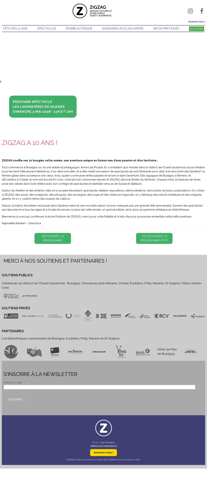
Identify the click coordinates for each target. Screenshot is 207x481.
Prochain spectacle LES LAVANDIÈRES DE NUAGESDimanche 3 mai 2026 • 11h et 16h (43, 106)
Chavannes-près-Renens (99, 283)
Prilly (147, 283)
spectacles (46, 28)
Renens (158, 283)
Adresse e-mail (14, 382)
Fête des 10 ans (15, 28)
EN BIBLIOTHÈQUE (79, 28)
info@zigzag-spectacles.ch (103, 445)
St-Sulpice (172, 283)
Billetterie (196, 29)
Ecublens (136, 283)
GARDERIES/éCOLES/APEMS (123, 28)
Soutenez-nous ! (196, 21)
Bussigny (73, 283)
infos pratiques (166, 28)
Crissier (123, 283)
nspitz (137, 460)
